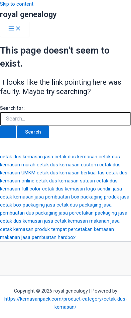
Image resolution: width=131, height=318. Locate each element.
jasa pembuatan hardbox (48, 237)
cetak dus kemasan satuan (65, 181)
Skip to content (16, 4)
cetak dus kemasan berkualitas (71, 173)
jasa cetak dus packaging (73, 205)
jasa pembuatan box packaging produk (77, 197)
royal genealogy (28, 14)
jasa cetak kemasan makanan (76, 221)
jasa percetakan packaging (88, 213)
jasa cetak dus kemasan (70, 157)
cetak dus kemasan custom (67, 165)
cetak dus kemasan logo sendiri (77, 189)
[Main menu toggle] (14, 29)
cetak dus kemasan (21, 157)
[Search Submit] (8, 132)
